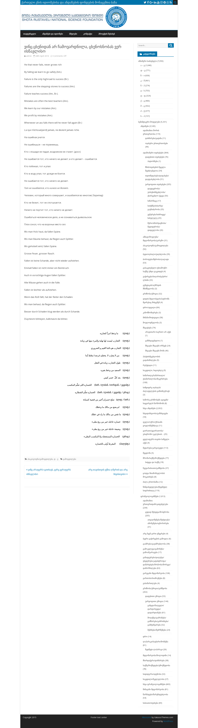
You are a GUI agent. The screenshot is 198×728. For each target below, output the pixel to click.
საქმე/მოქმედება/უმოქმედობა (156, 665)
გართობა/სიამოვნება (152, 578)
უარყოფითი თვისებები (155, 184)
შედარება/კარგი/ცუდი (153, 448)
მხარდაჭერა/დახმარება (154, 660)
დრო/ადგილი (149, 307)
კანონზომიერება (150, 312)
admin (29, 56)
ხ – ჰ (143, 116)
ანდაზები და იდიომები (52, 33)
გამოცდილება (69, 459)
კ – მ (143, 80)
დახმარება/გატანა (153, 138)
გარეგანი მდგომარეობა (154, 573)
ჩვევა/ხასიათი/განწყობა (154, 468)
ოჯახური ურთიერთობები (156, 143)
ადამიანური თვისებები (153, 152)
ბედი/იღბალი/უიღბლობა (154, 254)
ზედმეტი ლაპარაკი (154, 649)
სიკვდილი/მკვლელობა (153, 679)
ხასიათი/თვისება (150, 703)
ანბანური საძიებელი (147, 61)
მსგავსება (147, 327)
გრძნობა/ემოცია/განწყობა (155, 588)
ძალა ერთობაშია (151, 482)
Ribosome (146, 717)
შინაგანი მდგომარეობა (153, 689)
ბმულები (73, 33)
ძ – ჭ (143, 111)
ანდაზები (145, 126)
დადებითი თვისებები (154, 157)
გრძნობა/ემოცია (150, 293)
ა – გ (143, 65)
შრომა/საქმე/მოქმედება (154, 458)
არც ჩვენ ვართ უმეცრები (154, 533)
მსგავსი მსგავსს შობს (154, 350)
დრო (145, 636)
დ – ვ (143, 70)
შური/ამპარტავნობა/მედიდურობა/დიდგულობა (157, 227)
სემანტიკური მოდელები (149, 122)
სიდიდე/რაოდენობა (152, 674)
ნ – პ (143, 85)
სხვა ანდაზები (149, 408)
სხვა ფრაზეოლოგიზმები (154, 684)
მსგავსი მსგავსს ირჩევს (155, 345)
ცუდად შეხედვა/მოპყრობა (157, 512)
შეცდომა (147, 453)
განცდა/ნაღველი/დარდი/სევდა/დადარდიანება (156, 609)
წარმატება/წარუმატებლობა (155, 694)
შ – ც (143, 106)
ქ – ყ (143, 100)
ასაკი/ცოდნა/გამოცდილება (40, 459)
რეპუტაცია (147, 365)
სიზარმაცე (152, 200)
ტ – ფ (143, 95)
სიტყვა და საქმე (152, 462)
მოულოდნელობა (151, 322)
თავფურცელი (29, 33)
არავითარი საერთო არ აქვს (158, 332)
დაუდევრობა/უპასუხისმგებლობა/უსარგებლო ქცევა (156, 192)
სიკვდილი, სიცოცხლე (153, 370)
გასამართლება (150, 583)
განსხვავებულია (152, 340)
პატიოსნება (153, 161)
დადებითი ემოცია (153, 596)
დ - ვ (56, 459)
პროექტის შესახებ (106, 33)
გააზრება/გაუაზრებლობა (154, 543)
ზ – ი (143, 75)
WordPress (168, 721)
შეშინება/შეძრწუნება (157, 630)
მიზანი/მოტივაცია (151, 317)
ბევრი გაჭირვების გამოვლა (155, 538)
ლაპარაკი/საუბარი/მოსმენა (155, 641)
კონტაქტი (87, 33)
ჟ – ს (143, 90)
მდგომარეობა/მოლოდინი (155, 655)
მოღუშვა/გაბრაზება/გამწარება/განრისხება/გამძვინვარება (158, 621)
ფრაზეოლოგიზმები (150, 496)
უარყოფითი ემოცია (154, 601)
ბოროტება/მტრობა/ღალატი (156, 259)
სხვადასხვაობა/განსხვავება (155, 413)
